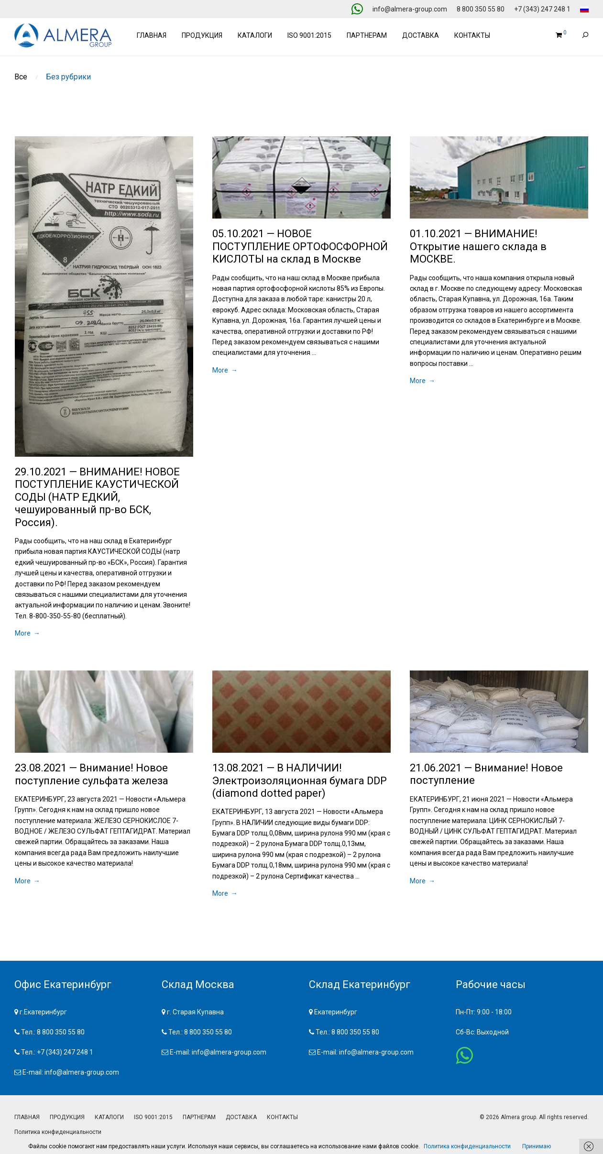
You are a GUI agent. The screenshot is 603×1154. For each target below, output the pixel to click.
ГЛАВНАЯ (27, 1117)
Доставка (420, 35)
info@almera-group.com (410, 9)
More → (27, 633)
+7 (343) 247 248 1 (542, 9)
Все (20, 76)
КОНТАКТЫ (282, 1117)
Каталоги (255, 35)
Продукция (202, 35)
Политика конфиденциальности (57, 1132)
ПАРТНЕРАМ (199, 1117)
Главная (151, 35)
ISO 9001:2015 (309, 35)
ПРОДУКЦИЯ (67, 1117)
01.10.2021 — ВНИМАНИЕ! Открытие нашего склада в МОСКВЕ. (478, 246)
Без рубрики (68, 76)
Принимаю (536, 1146)
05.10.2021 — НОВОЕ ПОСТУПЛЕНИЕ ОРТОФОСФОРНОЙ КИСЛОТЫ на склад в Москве (300, 246)
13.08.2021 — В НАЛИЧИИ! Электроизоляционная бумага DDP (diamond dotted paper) (299, 780)
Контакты (472, 35)
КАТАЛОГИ (109, 1117)
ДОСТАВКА (241, 1117)
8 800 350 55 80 (480, 9)
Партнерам (367, 35)
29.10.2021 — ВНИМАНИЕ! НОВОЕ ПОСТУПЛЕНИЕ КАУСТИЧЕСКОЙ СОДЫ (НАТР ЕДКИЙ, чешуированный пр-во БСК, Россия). (97, 497)
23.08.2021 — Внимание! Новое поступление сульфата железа (91, 774)
